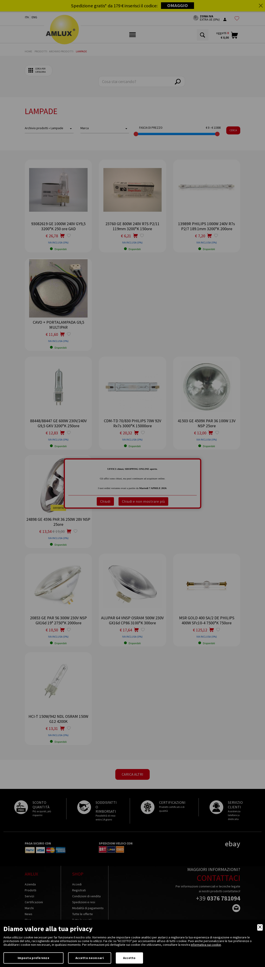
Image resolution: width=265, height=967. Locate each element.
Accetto (129, 958)
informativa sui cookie (206, 945)
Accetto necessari (89, 958)
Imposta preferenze (33, 958)
